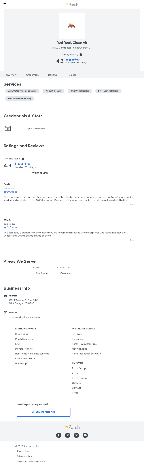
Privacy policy (24, 456)
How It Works (22, 334)
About (75, 373)
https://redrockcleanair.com (24, 317)
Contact (76, 388)
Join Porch (77, 334)
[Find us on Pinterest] (67, 435)
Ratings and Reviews (24, 145)
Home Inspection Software (86, 353)
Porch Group (79, 368)
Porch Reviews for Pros (84, 344)
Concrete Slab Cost (25, 358)
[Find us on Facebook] (58, 435)
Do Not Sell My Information (31, 461)
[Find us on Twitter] (76, 435)
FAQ (17, 344)
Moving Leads (79, 348)
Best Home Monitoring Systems (32, 353)
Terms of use (23, 451)
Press (75, 392)
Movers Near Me (24, 348)
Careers (76, 383)
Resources (77, 339)
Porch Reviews (80, 378)
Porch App (21, 363)
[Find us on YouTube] (85, 435)
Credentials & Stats (23, 116)
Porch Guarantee (24, 339)
